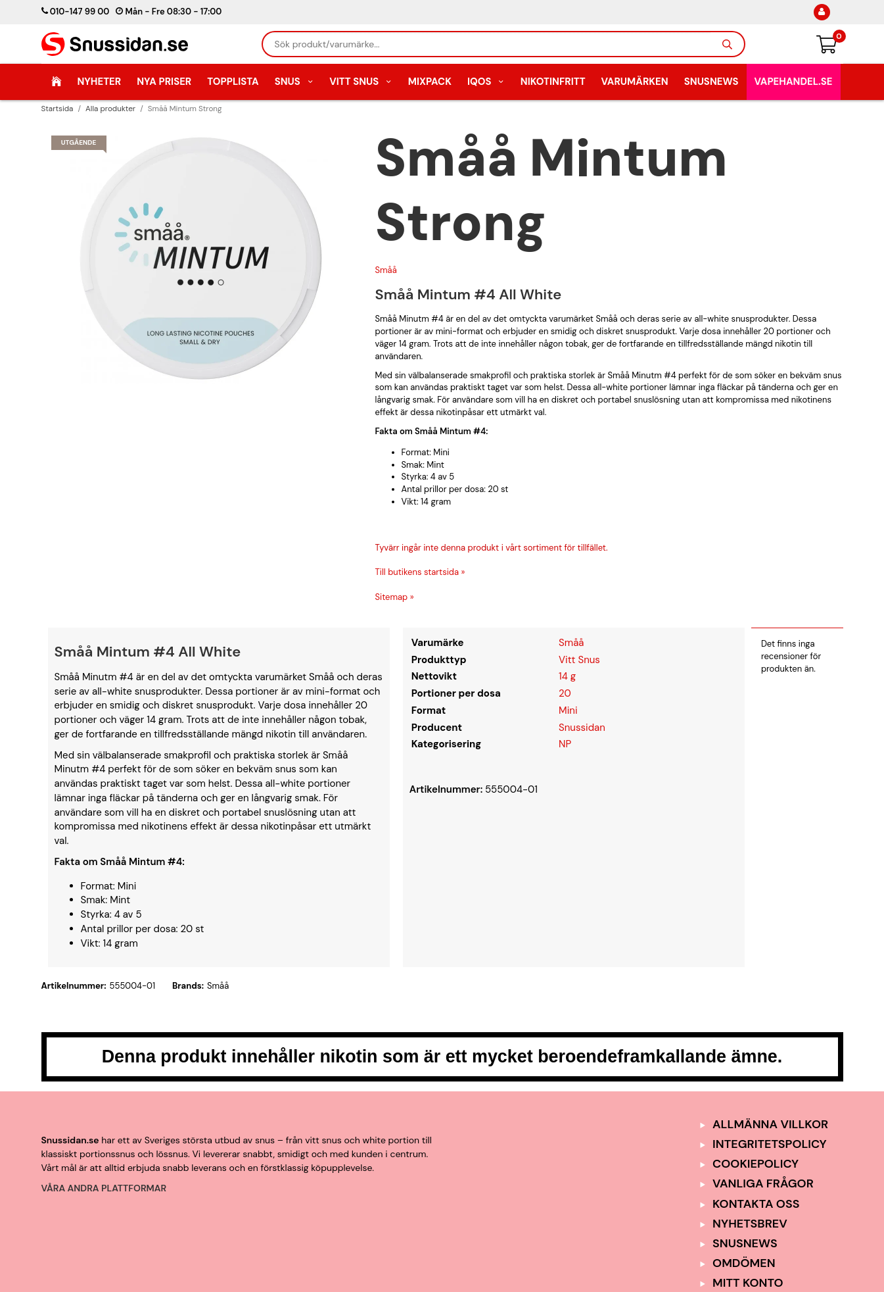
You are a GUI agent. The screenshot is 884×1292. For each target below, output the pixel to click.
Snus (294, 81)
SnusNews (711, 81)
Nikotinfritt (553, 81)
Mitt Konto (747, 1283)
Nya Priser (164, 81)
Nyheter (99, 81)
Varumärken (634, 81)
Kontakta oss (755, 1204)
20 (565, 693)
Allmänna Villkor (770, 1124)
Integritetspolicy (769, 1144)
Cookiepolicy (755, 1164)
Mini (568, 710)
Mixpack (430, 81)
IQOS (486, 81)
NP (565, 744)
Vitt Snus (360, 81)
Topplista (232, 81)
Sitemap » (394, 597)
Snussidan (582, 727)
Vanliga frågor (763, 1183)
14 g (567, 676)
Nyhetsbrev (749, 1223)
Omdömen (744, 1263)
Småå (386, 270)
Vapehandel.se (794, 81)
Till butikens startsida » (420, 572)
